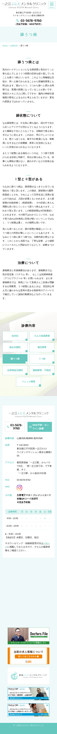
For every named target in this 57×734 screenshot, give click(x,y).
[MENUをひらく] (51, 5)
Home (5, 45)
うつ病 (42, 359)
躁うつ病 (15, 359)
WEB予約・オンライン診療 (40, 427)
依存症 (15, 336)
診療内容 (14, 45)
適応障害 (41, 347)
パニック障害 (28, 381)
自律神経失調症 (15, 370)
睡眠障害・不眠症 (42, 370)
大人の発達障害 (42, 336)
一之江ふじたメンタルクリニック (29, 725)
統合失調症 (15, 347)
